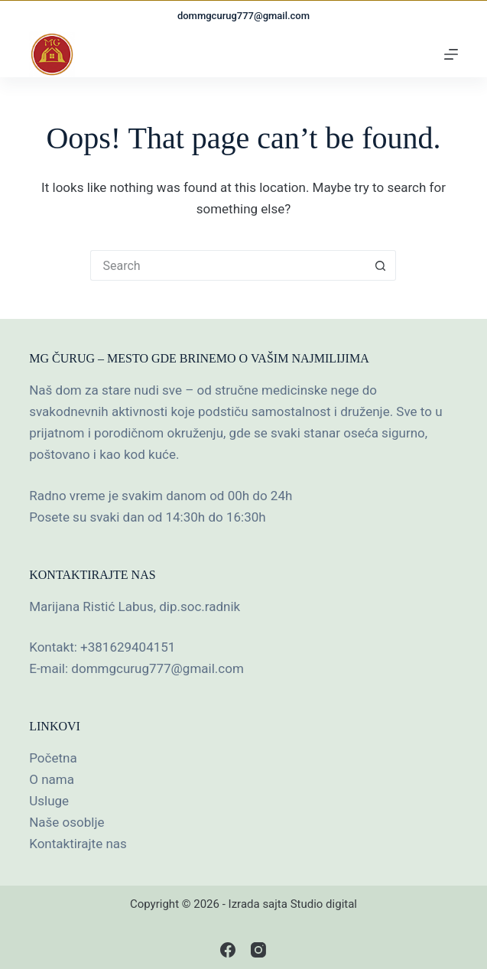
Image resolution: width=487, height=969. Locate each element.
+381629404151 (127, 647)
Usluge (49, 800)
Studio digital (324, 904)
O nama (51, 779)
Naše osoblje (66, 822)
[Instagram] (258, 950)
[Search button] (380, 265)
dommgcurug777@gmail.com (243, 15)
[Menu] (451, 54)
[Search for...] (227, 265)
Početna (52, 758)
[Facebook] (227, 950)
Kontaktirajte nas (78, 843)
